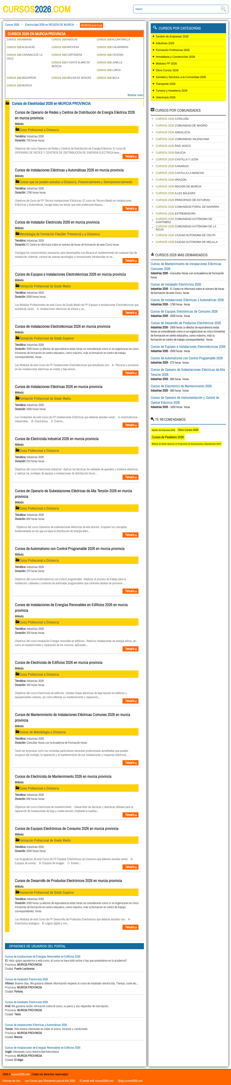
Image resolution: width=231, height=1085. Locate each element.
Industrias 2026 (165, 43)
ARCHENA (65, 47)
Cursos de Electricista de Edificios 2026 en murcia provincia (58, 662)
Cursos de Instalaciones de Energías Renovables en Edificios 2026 (42, 956)
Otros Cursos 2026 (167, 70)
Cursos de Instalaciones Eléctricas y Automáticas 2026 (36, 1025)
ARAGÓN (171, 179)
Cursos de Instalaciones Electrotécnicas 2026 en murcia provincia (62, 326)
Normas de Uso (11, 1081)
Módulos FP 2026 (166, 63)
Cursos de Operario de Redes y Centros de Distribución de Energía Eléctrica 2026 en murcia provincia (75, 115)
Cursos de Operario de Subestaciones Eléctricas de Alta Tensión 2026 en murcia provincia (73, 493)
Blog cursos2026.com (130, 1081)
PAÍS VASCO (173, 146)
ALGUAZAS (21, 47)
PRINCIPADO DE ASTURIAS (183, 200)
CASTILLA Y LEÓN (177, 159)
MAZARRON (21, 78)
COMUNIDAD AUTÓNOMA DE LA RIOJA (186, 228)
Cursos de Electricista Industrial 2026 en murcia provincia (57, 438)
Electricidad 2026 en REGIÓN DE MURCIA (49, 25)
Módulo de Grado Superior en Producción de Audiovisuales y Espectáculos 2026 (186, 443)
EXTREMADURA (176, 213)
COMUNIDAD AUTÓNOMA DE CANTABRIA (184, 220)
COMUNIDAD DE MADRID (181, 125)
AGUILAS (64, 39)
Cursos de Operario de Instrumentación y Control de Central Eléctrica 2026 (185, 400)
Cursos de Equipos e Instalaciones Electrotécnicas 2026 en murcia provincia (70, 274)
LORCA (109, 70)
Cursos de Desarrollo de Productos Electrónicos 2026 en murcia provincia (68, 880)
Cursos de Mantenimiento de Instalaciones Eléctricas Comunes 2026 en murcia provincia (72, 717)
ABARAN (19, 39)
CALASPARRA (112, 47)
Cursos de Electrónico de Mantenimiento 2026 (181, 385)
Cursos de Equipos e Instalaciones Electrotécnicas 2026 (188, 346)
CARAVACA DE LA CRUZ (24, 56)
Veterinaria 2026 (165, 97)
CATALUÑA (172, 118)
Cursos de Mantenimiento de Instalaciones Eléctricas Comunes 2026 (186, 266)
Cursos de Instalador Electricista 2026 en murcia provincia (57, 222)
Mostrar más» (135, 95)
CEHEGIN (110, 55)
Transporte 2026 (166, 83)
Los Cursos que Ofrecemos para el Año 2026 (50, 1081)
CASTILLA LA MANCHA (180, 173)
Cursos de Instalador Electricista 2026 (26, 979)
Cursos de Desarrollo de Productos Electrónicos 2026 (186, 322)
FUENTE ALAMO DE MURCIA (71, 64)
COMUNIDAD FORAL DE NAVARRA (187, 206)
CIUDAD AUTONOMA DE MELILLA (187, 242)
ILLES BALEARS (175, 193)
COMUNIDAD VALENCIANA (182, 139)
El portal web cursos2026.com (97, 1081)
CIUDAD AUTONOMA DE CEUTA (185, 235)
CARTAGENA (67, 55)
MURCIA (19, 85)
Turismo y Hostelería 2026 (171, 90)
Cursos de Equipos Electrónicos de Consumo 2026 (184, 311)
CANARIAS (172, 166)
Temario (131, 156)
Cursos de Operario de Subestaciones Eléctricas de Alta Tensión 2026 (188, 372)
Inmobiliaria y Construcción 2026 (175, 56)
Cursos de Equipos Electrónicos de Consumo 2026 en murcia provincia (66, 828)
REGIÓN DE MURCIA (178, 186)
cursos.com (36, 9)
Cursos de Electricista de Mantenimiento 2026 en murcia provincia (63, 776)
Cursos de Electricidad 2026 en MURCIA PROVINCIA (51, 103)
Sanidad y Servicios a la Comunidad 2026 (181, 77)
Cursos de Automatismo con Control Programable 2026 (187, 358)
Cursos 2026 (12, 25)
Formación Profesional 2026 (172, 50)
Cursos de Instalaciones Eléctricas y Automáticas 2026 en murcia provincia (69, 170)
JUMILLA (109, 62)
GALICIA (170, 152)
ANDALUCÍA (173, 132)
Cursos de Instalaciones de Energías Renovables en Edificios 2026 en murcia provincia (71, 607)
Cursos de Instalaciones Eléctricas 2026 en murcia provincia (58, 386)
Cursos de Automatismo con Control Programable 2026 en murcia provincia (70, 548)
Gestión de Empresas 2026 (172, 36)
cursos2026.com (20, 1074)
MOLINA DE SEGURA (71, 78)
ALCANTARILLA (113, 39)
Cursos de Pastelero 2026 (168, 437)
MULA (108, 78)
